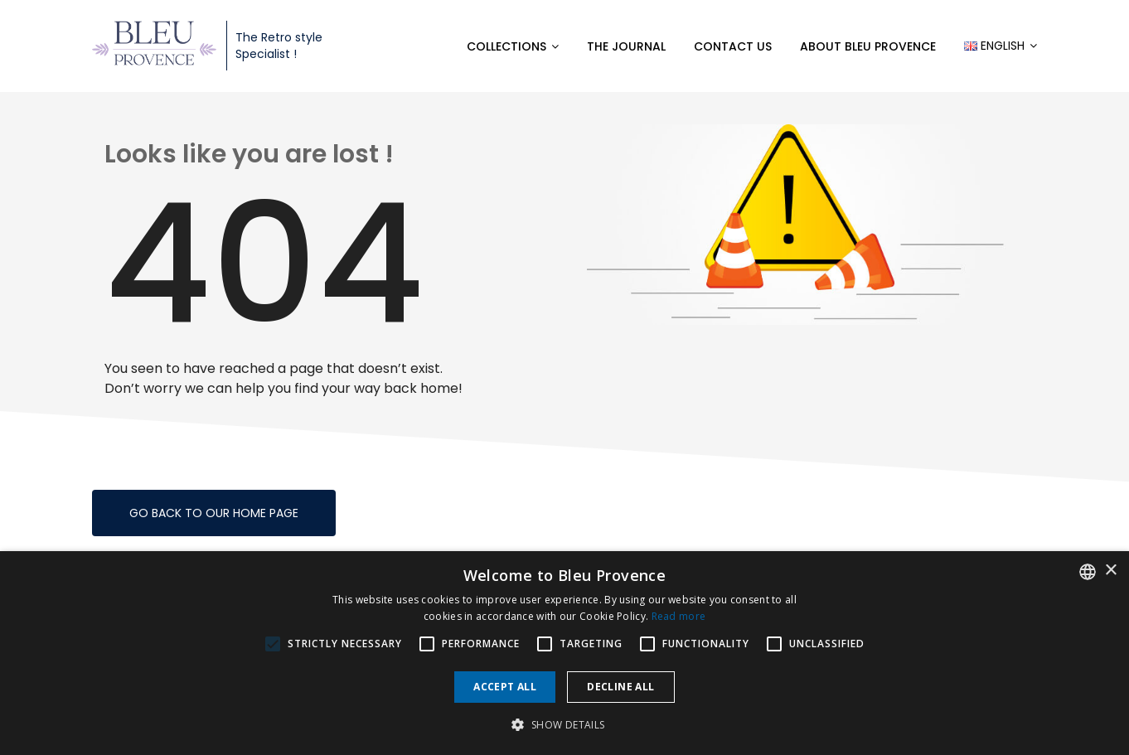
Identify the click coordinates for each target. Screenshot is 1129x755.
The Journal (626, 46)
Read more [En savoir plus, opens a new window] (679, 616)
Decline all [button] (620, 687)
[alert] (564, 653)
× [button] (1110, 570)
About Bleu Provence (868, 46)
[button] (564, 725)
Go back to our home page (213, 513)
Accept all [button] (504, 687)
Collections (506, 46)
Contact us (733, 46)
